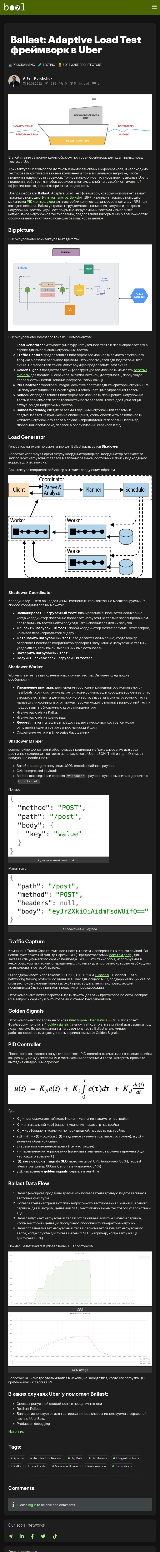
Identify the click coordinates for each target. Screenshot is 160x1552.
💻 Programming (21, 64)
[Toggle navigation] (154, 7)
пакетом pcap (120, 954)
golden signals (58, 1024)
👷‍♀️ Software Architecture (80, 64)
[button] (80, 287)
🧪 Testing (46, 64)
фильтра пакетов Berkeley (62, 197)
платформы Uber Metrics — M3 (93, 1019)
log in (32, 1504)
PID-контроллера (41, 201)
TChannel (102, 974)
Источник (16, 1431)
